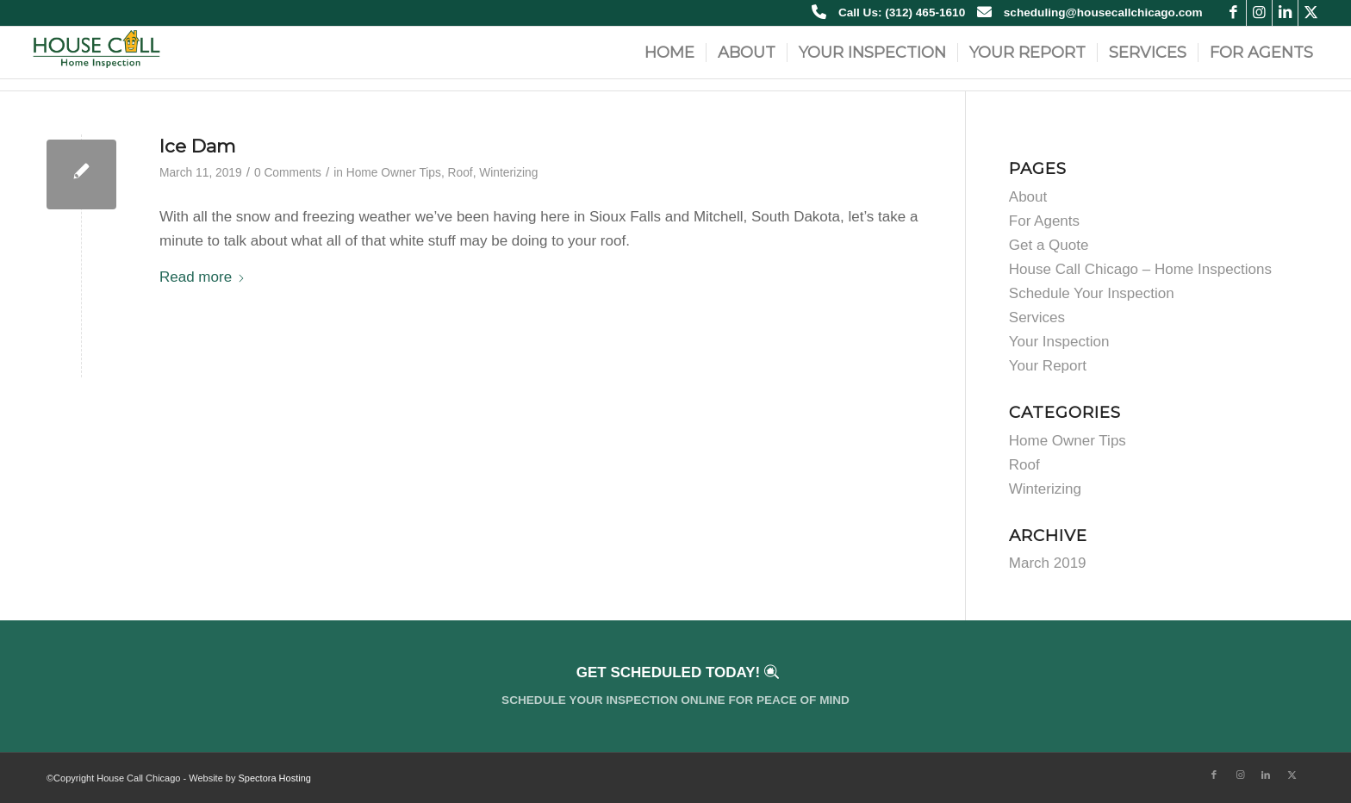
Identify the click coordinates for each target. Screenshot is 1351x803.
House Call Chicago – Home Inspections (1140, 269)
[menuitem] (669, 52)
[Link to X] (1311, 13)
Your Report (1047, 366)
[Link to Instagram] (1259, 13)
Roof (460, 172)
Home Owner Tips (393, 172)
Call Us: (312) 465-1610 (901, 12)
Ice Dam (197, 146)
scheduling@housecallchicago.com (1103, 12)
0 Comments (287, 172)
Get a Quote (1049, 245)
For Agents (1044, 221)
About (1028, 197)
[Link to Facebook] (1233, 13)
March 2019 (1047, 563)
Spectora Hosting (275, 778)
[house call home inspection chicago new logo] (96, 52)
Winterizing (508, 172)
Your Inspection (1059, 341)
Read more (202, 277)
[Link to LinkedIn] (1285, 13)
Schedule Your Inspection (1091, 293)
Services (1037, 317)
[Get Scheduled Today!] (675, 686)
